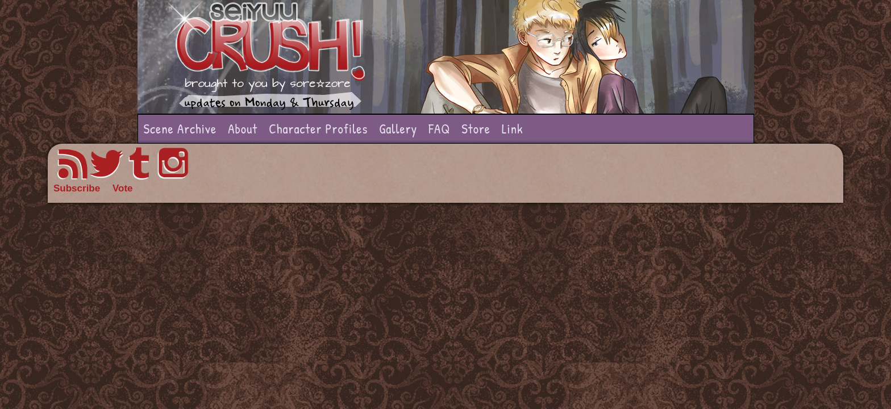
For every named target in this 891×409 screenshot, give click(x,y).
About (242, 128)
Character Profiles (318, 128)
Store (475, 128)
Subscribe (76, 188)
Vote (123, 188)
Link (512, 128)
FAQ (439, 128)
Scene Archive (180, 128)
